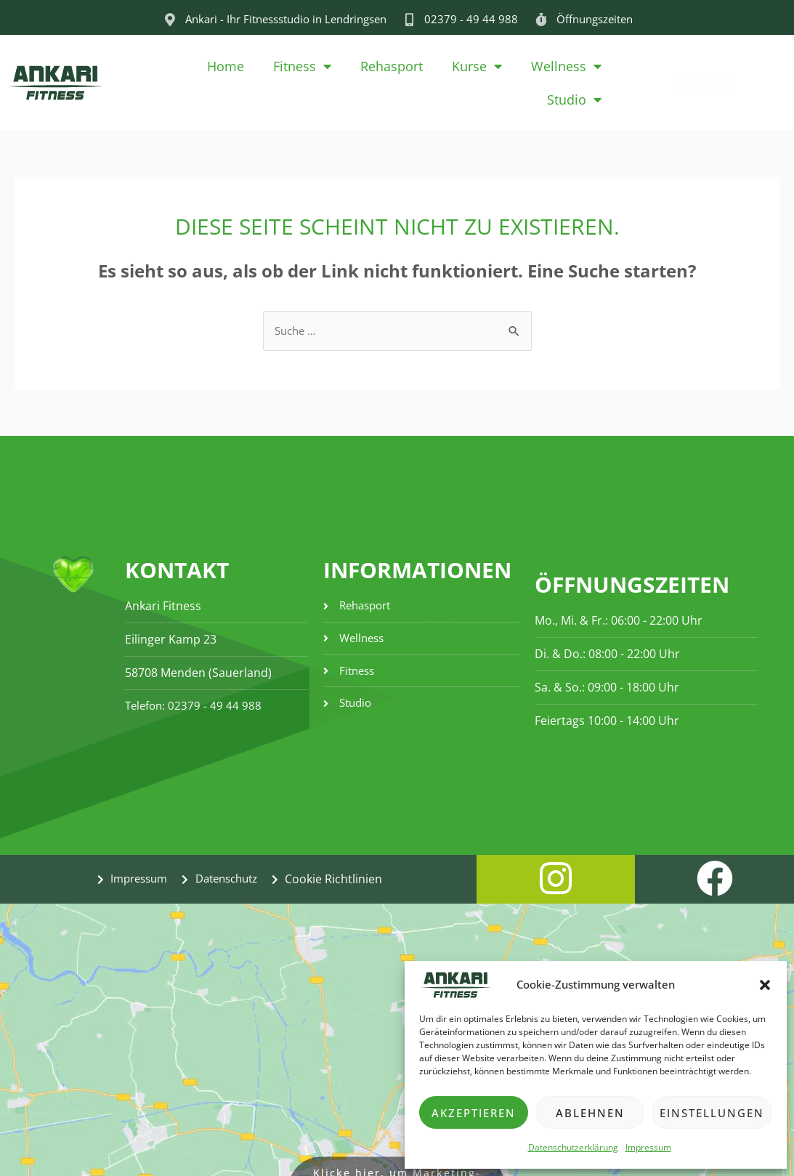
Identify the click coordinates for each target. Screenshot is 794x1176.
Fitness (302, 66)
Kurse (477, 66)
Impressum (648, 1147)
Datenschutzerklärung (573, 1147)
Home (225, 66)
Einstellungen (712, 1113)
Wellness (566, 66)
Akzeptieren (474, 1113)
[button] (765, 985)
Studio (574, 99)
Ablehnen (590, 1113)
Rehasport (391, 66)
